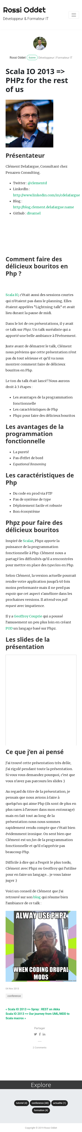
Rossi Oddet (18, 57)
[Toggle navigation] (74, 15)
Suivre (32, 57)
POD (9, 628)
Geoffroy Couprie (28, 616)
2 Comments (39, 1047)
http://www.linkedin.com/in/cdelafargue (46, 195)
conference (14, 996)
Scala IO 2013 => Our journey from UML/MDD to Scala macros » (38, 1016)
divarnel (34, 213)
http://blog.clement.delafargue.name (43, 207)
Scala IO (12, 295)
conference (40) (40, 1103)
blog (37, 897)
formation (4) (41, 1110)
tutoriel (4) (21, 1103)
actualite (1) (59, 1103)
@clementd (37, 183)
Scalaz (28, 541)
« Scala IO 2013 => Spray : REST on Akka (33, 1009)
